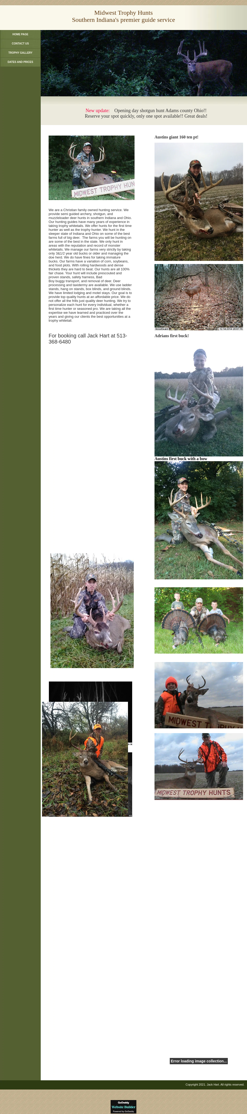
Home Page (20, 34)
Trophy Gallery (20, 52)
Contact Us (20, 43)
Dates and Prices (20, 62)
